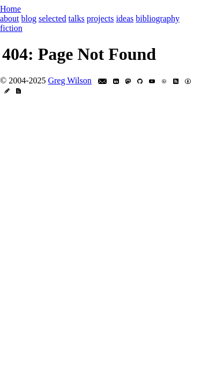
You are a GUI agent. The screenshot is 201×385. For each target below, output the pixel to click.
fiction (11, 28)
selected (52, 18)
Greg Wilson (69, 80)
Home (10, 8)
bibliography (158, 18)
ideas (124, 18)
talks (77, 18)
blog (28, 18)
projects (100, 18)
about (9, 18)
